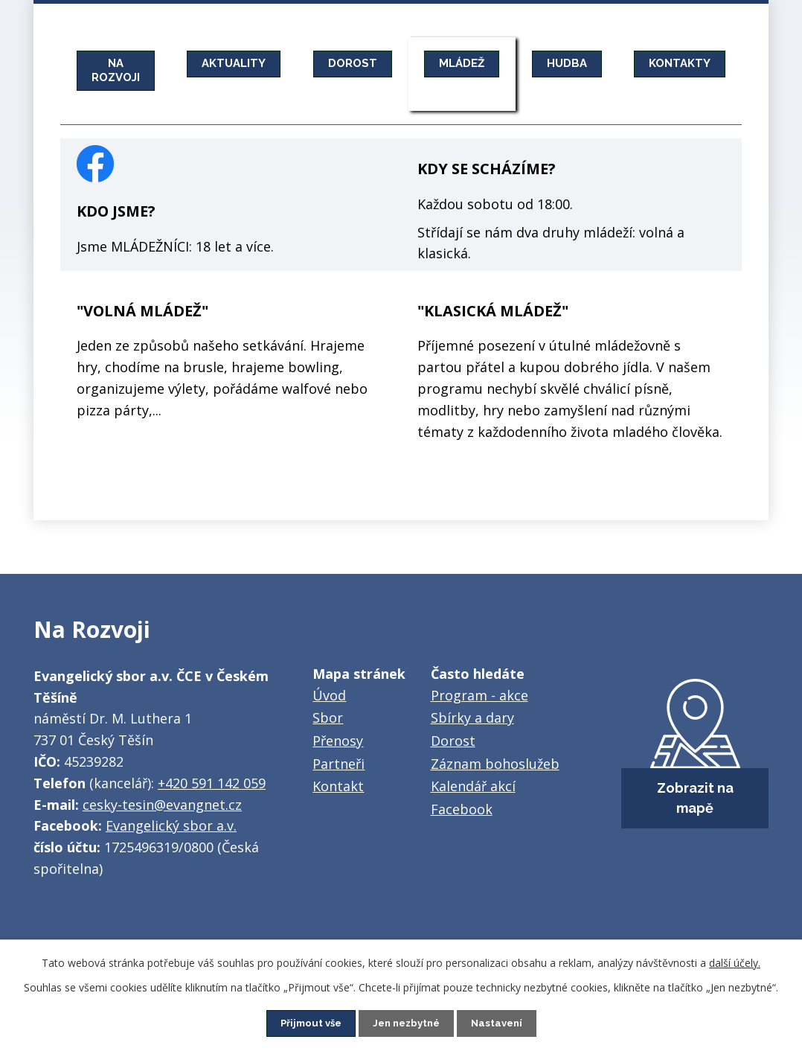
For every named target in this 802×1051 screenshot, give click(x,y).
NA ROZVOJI (118, 70)
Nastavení (502, 1023)
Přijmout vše (306, 1023)
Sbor (327, 717)
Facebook (462, 809)
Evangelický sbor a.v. (171, 825)
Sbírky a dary (472, 717)
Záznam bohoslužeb (495, 764)
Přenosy (337, 741)
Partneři (338, 764)
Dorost (453, 741)
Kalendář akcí (473, 786)
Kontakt (338, 786)
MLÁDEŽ (478, 63)
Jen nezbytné (406, 1023)
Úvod (329, 695)
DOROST (364, 63)
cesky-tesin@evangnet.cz (162, 805)
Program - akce (479, 695)
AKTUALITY (241, 63)
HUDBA (588, 63)
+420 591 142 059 (212, 783)
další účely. (734, 962)
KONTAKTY (706, 63)
